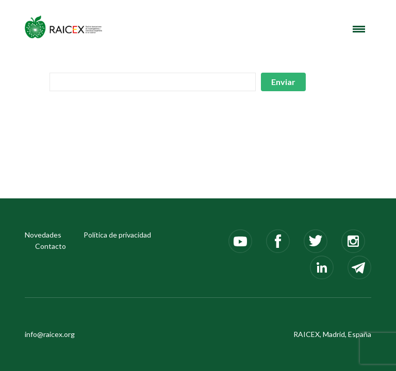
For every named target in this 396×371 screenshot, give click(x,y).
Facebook (278, 241)
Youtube (240, 241)
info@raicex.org (50, 334)
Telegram (359, 267)
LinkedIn (322, 267)
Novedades (43, 234)
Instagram (353, 241)
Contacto (50, 246)
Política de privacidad (117, 234)
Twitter (315, 241)
